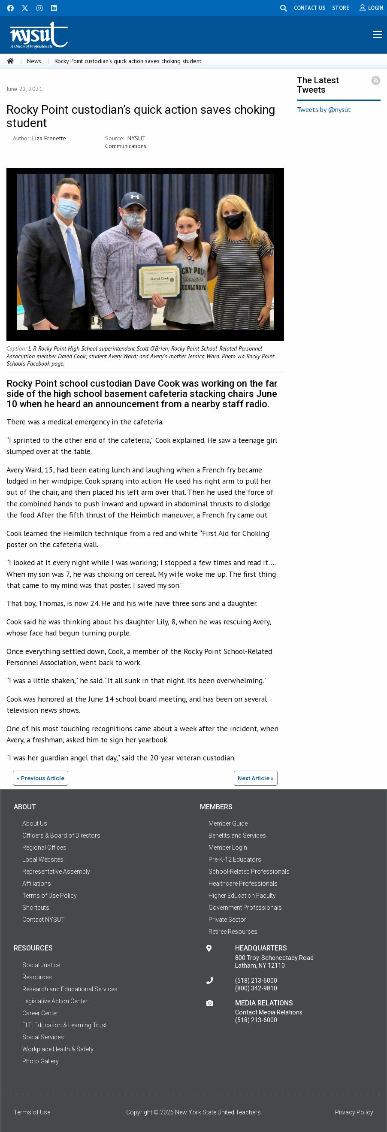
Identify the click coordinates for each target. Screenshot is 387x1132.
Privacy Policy (354, 1112)
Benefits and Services (237, 835)
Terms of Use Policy (49, 895)
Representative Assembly (56, 871)
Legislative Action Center (55, 1001)
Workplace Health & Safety (58, 1049)
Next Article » (256, 778)
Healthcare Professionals (243, 883)
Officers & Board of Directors (61, 835)
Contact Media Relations (268, 1012)
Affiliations (36, 883)
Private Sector (227, 919)
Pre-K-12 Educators (235, 859)
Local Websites (42, 859)
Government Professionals (245, 907)
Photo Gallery (40, 1061)
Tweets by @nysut (324, 109)
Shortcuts (35, 907)
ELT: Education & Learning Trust (64, 1025)
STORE (340, 7)
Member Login (228, 847)
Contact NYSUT (43, 919)
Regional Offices (44, 847)
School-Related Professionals (249, 871)
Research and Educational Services (70, 989)
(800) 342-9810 (256, 988)
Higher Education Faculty (242, 895)
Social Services (43, 1037)
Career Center (40, 1013)
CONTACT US (309, 7)
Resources (37, 977)
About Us (34, 823)
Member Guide (228, 823)
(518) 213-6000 (256, 980)
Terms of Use (32, 1112)
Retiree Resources (233, 931)
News (34, 61)
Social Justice (41, 965)
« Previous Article (40, 778)
